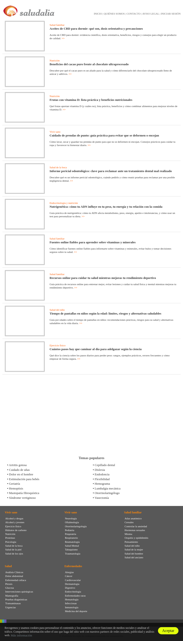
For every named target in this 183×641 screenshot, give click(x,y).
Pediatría (69, 530)
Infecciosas (70, 603)
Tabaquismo (71, 549)
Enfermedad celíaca (15, 580)
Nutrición (55, 60)
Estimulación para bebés (24, 479)
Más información (21, 635)
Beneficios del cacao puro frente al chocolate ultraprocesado (89, 64)
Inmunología (71, 607)
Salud (8, 566)
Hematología (71, 599)
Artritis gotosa (18, 465)
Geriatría (14, 483)
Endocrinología (73, 591)
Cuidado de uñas (19, 470)
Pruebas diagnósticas (16, 599)
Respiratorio (71, 537)
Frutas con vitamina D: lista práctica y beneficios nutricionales (91, 100)
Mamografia (11, 595)
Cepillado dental (105, 465)
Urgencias (10, 607)
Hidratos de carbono (15, 530)
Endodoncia (102, 474)
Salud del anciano (134, 557)
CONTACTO (134, 13)
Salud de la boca (58, 167)
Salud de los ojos (14, 553)
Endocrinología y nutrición (64, 202)
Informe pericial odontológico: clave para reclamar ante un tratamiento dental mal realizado (111, 171)
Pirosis (8, 583)
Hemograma (102, 483)
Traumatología (72, 553)
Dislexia (100, 470)
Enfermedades (73, 566)
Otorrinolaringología (75, 526)
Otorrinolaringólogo (107, 493)
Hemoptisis (16, 488)
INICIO (98, 13)
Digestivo (70, 587)
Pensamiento (131, 541)
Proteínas (10, 537)
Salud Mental (72, 545)
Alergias (69, 572)
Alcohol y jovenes (14, 522)
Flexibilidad (102, 479)
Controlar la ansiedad (136, 526)
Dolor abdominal (14, 576)
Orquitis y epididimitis (136, 537)
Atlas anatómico (133, 518)
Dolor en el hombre (21, 474)
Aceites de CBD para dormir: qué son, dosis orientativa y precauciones (96, 28)
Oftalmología (72, 522)
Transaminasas (13, 603)
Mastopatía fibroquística (24, 493)
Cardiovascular (73, 580)
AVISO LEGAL (150, 13)
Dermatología (72, 583)
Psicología (10, 541)
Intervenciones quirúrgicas (19, 591)
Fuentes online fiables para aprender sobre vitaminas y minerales (93, 242)
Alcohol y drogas (14, 518)
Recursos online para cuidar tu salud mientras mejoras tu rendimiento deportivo (103, 278)
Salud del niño (57, 309)
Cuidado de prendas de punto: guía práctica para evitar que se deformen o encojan (104, 135)
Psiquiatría (70, 533)
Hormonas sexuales (135, 530)
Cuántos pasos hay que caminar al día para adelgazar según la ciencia (96, 349)
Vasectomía (102, 498)
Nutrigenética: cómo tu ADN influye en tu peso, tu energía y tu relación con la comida (106, 206)
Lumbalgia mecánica (108, 488)
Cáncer (68, 576)
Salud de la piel (13, 549)
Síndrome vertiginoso (22, 498)
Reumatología (72, 541)
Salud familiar (57, 24)
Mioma (128, 533)
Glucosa (9, 587)
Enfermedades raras (75, 595)
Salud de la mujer (134, 549)
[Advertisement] (91, 415)
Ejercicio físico (58, 345)
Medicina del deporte (76, 611)
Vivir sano (55, 131)
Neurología (70, 518)
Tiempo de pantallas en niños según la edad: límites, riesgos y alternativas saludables (105, 313)
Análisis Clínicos (14, 572)
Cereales (129, 522)
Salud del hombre (134, 553)
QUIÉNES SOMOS (114, 13)
